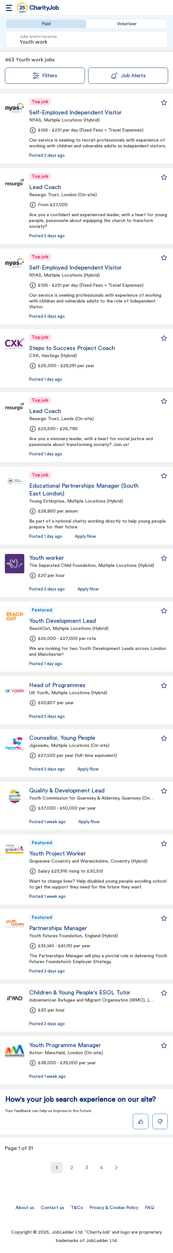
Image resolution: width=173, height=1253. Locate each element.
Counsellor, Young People (62, 738)
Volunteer (127, 24)
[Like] (140, 1121)
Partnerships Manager (58, 928)
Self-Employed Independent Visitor (75, 112)
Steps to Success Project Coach (72, 348)
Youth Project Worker (57, 853)
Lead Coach (45, 187)
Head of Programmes (57, 685)
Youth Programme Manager (65, 1045)
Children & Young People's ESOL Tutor (80, 992)
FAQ (149, 1207)
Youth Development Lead (62, 621)
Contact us (52, 1207)
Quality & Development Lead (67, 790)
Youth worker (46, 558)
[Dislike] (160, 1121)
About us (25, 1207)
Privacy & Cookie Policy (113, 1207)
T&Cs (77, 1207)
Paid (46, 24)
